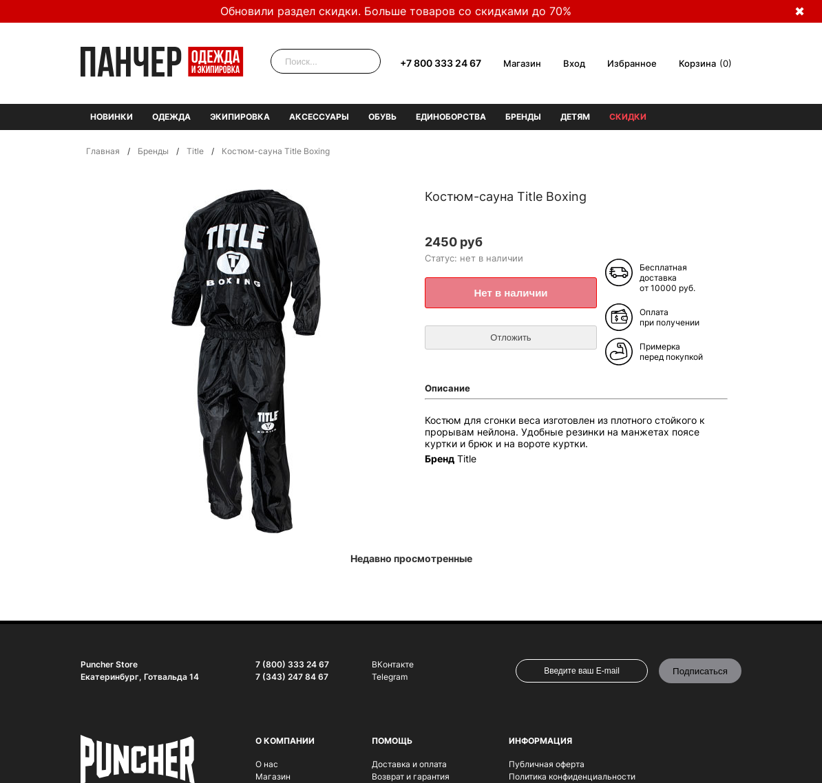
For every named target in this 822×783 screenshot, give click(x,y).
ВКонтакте (393, 664)
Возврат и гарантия (411, 776)
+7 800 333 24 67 (440, 63)
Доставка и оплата (409, 764)
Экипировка (240, 116)
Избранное (632, 63)
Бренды (523, 116)
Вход (574, 63)
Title (195, 151)
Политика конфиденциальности (572, 776)
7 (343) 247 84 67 (291, 677)
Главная (103, 151)
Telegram (390, 677)
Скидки (627, 116)
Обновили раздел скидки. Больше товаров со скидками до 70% (395, 11)
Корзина (697, 63)
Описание (447, 388)
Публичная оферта (546, 764)
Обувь (382, 116)
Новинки (111, 116)
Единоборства (451, 116)
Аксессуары (319, 116)
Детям (575, 116)
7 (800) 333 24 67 (292, 664)
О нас (266, 764)
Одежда (171, 116)
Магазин (522, 63)
